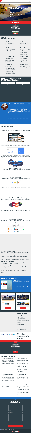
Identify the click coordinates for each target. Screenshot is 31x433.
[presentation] (15, 423)
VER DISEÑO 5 (8, 308)
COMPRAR (15, 33)
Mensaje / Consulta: (15, 418)
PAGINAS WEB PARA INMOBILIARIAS (6, 1)
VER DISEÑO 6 (23, 308)
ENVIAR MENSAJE (15, 425)
